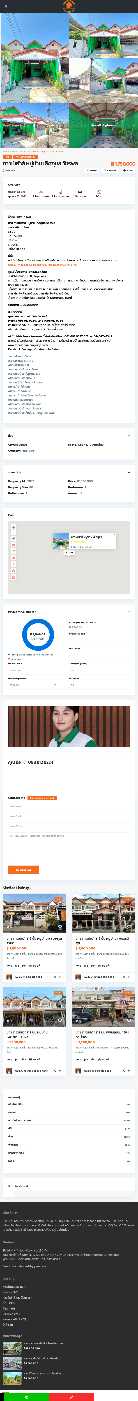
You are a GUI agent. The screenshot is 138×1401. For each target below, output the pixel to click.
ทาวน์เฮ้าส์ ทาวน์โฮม (21, 151)
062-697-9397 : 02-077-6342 (39, 1259)
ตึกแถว (12, 1112)
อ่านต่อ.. (64, 1229)
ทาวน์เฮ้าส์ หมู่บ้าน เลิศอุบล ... (88, 537)
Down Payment (17, 678)
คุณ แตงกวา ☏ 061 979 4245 (31, 1071)
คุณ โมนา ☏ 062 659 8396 (99, 977)
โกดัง (11, 1161)
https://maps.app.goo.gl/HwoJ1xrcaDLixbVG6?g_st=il (42, 264)
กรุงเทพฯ (10, 170)
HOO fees (74, 648)
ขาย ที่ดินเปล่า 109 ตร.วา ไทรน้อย (42, 1374)
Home (6, 151)
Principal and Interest (82, 622)
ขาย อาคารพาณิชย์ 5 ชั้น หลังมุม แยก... (45, 1344)
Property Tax (77, 633)
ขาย (8, 157)
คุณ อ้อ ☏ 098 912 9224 (30, 762)
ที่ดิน (10, 1128)
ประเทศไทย (97, 444)
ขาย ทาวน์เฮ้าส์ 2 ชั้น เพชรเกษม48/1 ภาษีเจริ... (102, 1035)
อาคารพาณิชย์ (16, 1153)
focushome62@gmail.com (30, 1266)
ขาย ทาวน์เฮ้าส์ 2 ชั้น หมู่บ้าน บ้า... (42, 1359)
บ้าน (10, 1137)
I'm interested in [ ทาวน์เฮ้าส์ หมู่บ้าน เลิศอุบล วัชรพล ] (69, 847)
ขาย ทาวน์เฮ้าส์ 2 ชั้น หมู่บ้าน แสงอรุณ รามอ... (34, 941)
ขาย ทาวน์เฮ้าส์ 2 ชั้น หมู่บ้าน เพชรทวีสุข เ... (102, 941)
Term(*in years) (78, 663)
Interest (74, 678)
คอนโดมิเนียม (15, 1104)
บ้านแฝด (13, 1145)
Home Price (15, 663)
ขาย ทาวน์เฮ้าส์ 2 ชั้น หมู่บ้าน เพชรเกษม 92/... (27, 1035)
